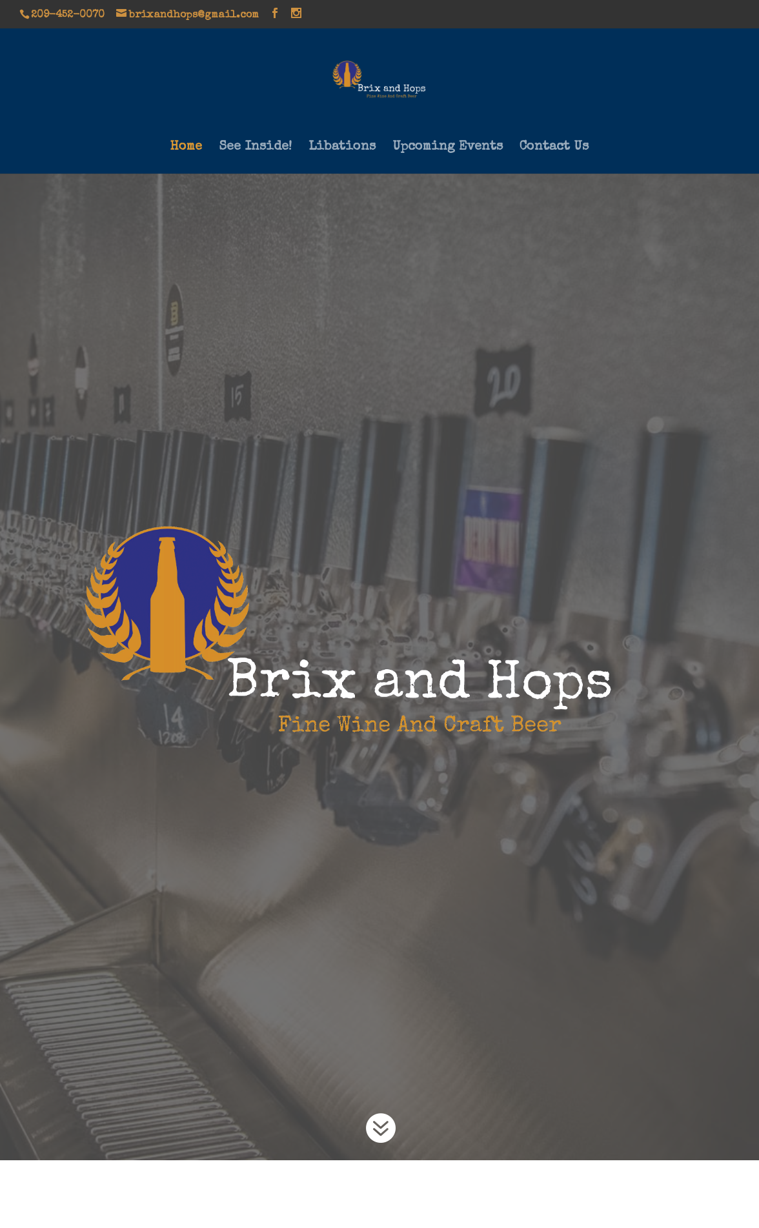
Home (186, 148)
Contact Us (554, 148)
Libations (342, 148)
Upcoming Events (447, 148)
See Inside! (255, 148)
